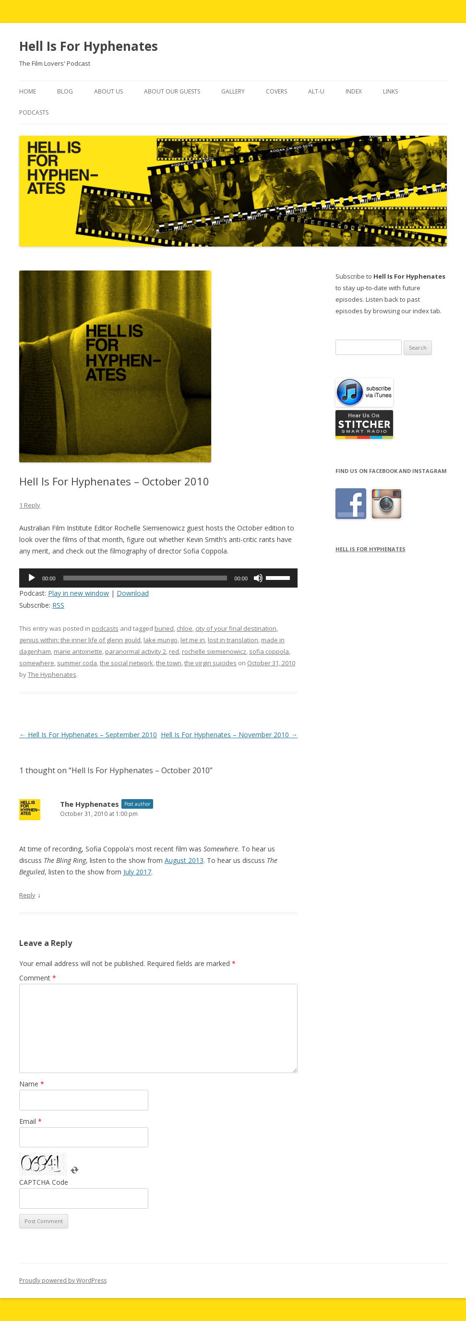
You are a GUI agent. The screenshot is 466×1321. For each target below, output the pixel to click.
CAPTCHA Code (43, 1182)
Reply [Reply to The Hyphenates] (27, 895)
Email (30, 1121)
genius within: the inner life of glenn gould (80, 640)
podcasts (105, 628)
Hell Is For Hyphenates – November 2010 (229, 734)
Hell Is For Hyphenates (88, 46)
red (174, 651)
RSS (58, 605)
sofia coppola (269, 651)
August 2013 (184, 860)
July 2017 (137, 871)
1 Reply (29, 505)
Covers (276, 91)
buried (164, 628)
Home (27, 91)
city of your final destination (235, 628)
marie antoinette (78, 651)
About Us (108, 91)
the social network (126, 663)
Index (354, 91)
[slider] (145, 578)
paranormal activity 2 (135, 651)
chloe (184, 628)
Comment (37, 977)
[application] (158, 578)
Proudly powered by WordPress (63, 1280)
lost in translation (233, 640)
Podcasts (33, 112)
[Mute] (258, 578)
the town (168, 663)
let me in (192, 640)
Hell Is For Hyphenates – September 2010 (88, 734)
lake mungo (160, 640)
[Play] (31, 578)
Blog (65, 91)
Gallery (233, 91)
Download (133, 593)
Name (31, 1083)
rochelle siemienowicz (214, 651)
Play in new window (78, 593)
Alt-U (316, 91)
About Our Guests (172, 91)
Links (390, 91)
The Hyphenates (52, 674)
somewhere (36, 663)
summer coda (77, 663)
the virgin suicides (210, 663)
